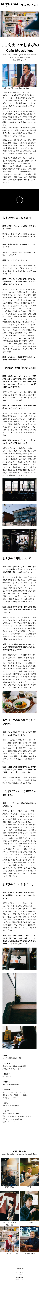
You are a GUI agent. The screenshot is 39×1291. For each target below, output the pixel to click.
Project (35, 5)
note (22, 1280)
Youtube (17, 1280)
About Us (25, 5)
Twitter (19, 1275)
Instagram (19, 1277)
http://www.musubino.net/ (11, 1084)
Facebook (19, 1272)
